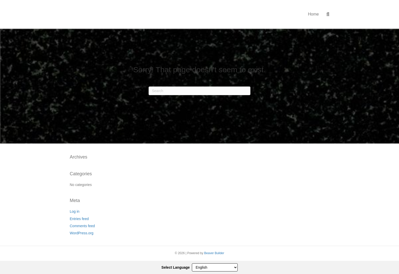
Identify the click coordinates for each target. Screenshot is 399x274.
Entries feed (79, 219)
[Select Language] (215, 267)
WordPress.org (81, 233)
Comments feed (82, 226)
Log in (74, 211)
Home (313, 14)
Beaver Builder (214, 253)
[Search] (326, 14)
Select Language (175, 267)
